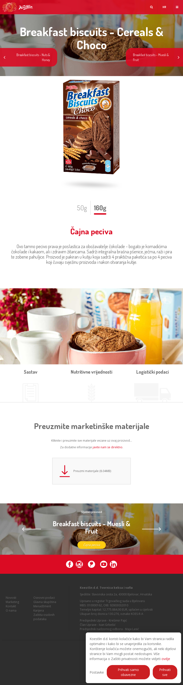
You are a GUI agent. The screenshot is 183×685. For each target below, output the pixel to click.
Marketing (12, 603)
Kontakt (11, 608)
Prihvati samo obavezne (128, 672)
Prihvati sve (165, 672)
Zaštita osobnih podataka (44, 618)
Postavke (97, 672)
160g (100, 207)
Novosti (11, 599)
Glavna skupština (44, 603)
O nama (11, 612)
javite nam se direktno (107, 447)
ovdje (166, 658)
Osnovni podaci (44, 599)
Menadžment (42, 608)
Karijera (38, 612)
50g (82, 207)
